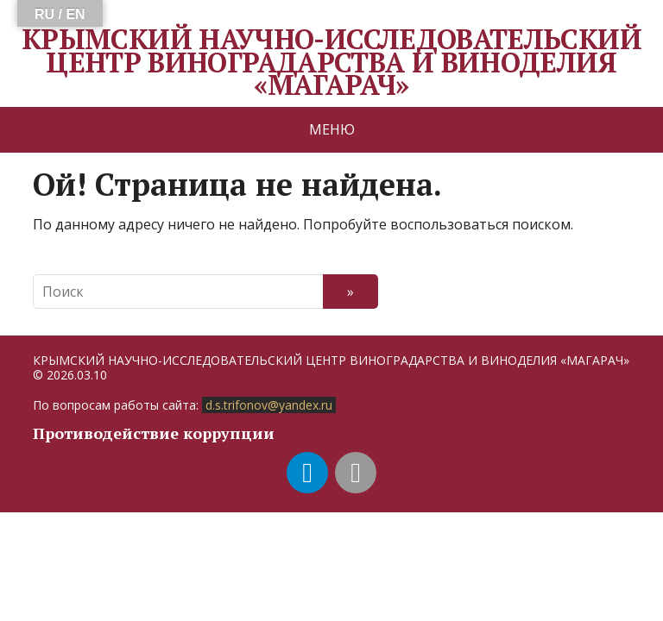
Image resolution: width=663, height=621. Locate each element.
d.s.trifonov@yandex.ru (269, 405)
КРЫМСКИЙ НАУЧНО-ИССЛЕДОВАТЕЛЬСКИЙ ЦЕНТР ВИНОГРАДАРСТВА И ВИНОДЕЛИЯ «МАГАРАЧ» (331, 62)
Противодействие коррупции (154, 433)
